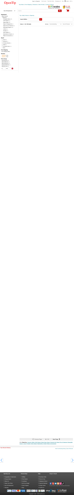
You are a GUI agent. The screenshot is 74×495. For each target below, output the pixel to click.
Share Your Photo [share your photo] (9, 483)
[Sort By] (54, 24)
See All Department (8, 10)
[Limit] (67, 24)
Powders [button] (29, 443)
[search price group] (12, 68)
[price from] (4, 68)
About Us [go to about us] (7, 481)
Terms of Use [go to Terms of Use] (42, 479)
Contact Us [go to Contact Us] (41, 487)
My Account (44, 1)
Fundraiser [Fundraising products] (24, 481)
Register (38, 1)
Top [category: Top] (20, 15)
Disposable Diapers (8, 27)
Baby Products (5, 16)
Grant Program (25, 485)
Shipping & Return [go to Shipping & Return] (43, 481)
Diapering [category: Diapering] (32, 15)
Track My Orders (50, 1)
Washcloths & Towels (8, 34)
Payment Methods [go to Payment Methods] (43, 483)
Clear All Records (69, 448)
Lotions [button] (24, 443)
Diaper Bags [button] (44, 442)
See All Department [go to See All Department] (9, 485)
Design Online (42, 485)
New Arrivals (41, 4)
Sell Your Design (25, 483)
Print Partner (25, 479)
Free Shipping (28, 4)
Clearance (35, 4)
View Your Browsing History (60, 448)
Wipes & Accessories (8, 35)
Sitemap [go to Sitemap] (6, 487)
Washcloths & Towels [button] (42, 443)
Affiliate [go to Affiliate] (23, 476)
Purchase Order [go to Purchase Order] (42, 476)
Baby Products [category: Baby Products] (25, 15)
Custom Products (50, 4)
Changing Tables (7, 19)
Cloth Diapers (6, 20)
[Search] (60, 11)
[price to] (9, 68)
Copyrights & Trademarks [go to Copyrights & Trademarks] (10, 476)
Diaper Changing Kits (8, 24)
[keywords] (37, 11)
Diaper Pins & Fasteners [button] (62, 442)
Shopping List (58, 1)
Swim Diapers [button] (34, 443)
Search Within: (23, 19)
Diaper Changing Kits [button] (51, 442)
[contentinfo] (10, 2)
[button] (69, 1)
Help (63, 1)
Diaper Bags (6, 22)
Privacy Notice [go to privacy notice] (8, 479)
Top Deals (21, 4)
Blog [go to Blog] (23, 487)
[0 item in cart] (67, 11)
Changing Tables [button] (31, 442)
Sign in (33, 1)
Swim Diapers (6, 32)
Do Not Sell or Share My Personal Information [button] (60, 485)
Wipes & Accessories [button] (51, 443)
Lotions (5, 29)
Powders (5, 30)
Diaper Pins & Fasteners (9, 25)
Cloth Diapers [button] (38, 442)
